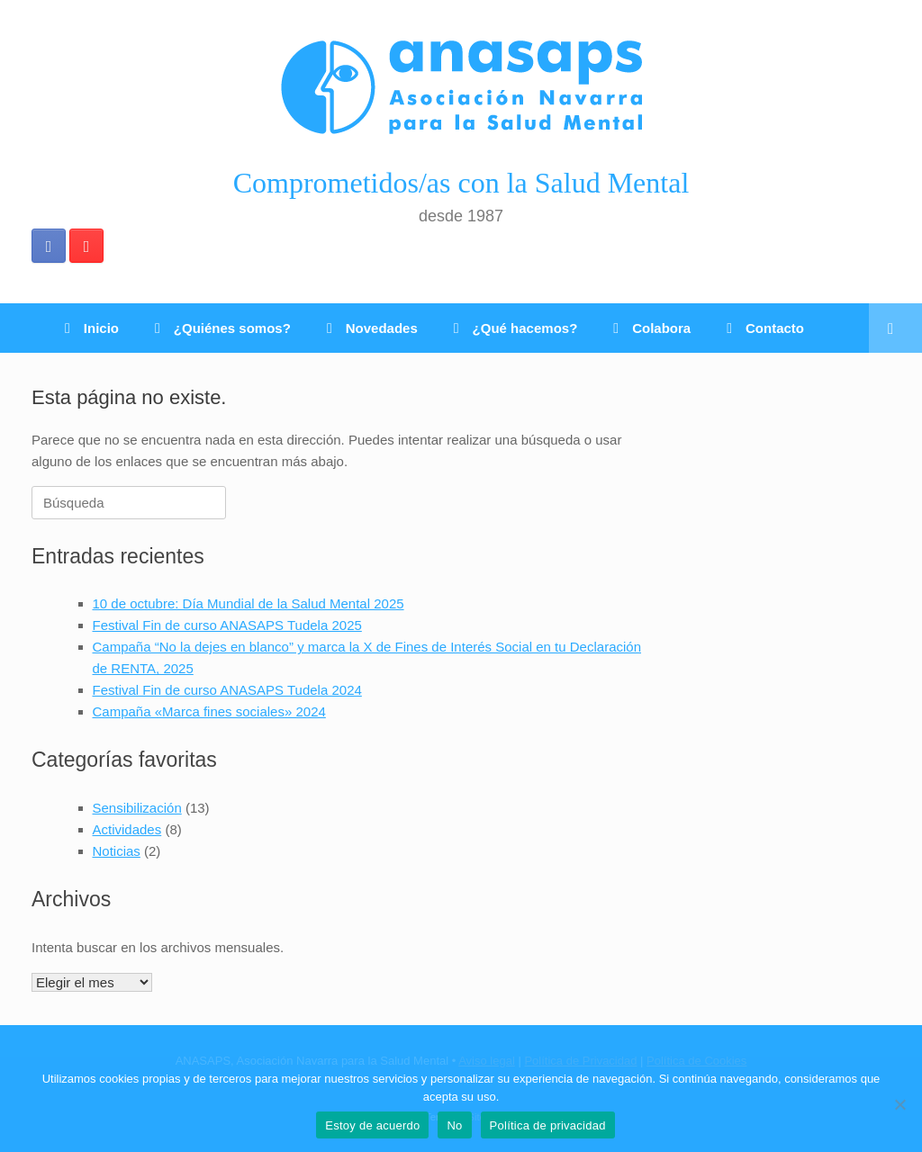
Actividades (127, 829)
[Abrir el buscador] (895, 328)
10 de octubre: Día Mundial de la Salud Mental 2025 (248, 603)
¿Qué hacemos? (516, 328)
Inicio (92, 328)
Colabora (652, 328)
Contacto (765, 328)
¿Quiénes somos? (223, 328)
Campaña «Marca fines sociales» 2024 (209, 711)
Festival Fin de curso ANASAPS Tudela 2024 (227, 690)
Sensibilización (137, 807)
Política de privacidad (548, 1125)
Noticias (116, 851)
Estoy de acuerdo (372, 1125)
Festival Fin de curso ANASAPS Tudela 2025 (227, 625)
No (454, 1125)
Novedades (372, 328)
